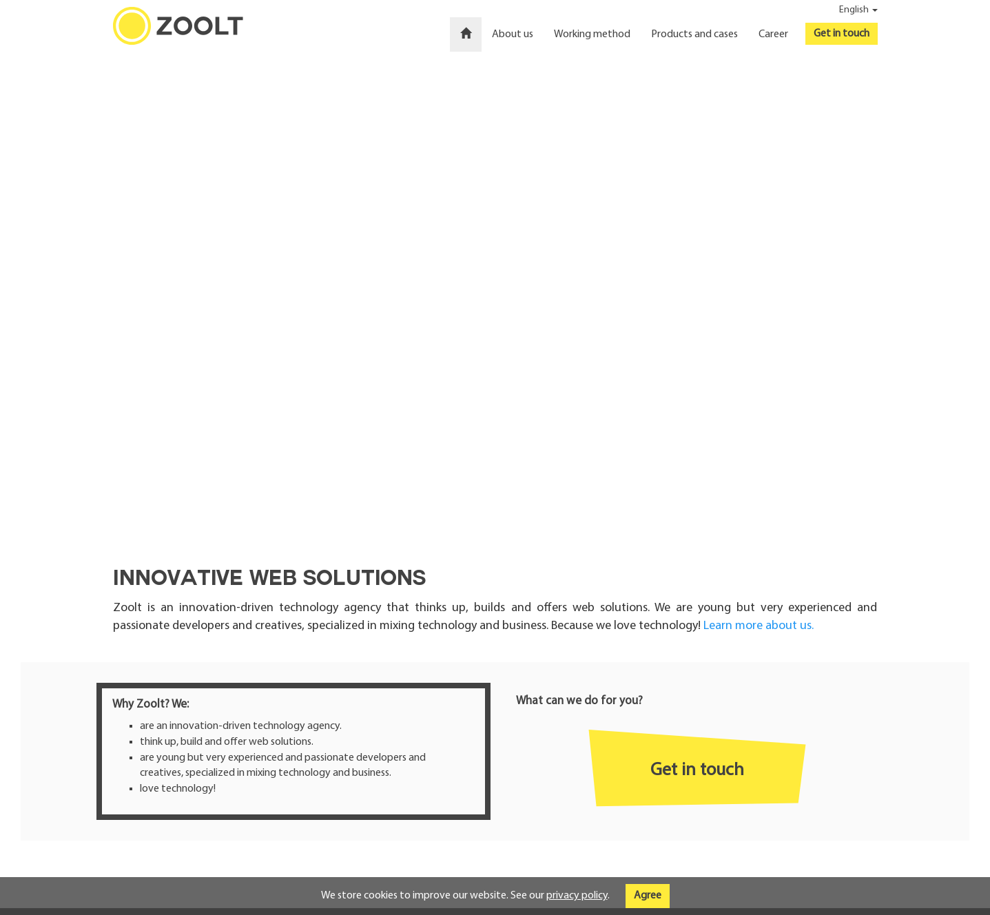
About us (512, 34)
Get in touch (841, 33)
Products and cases (694, 34)
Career (773, 34)
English (858, 10)
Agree (647, 895)
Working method (592, 34)
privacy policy (577, 895)
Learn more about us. (758, 626)
